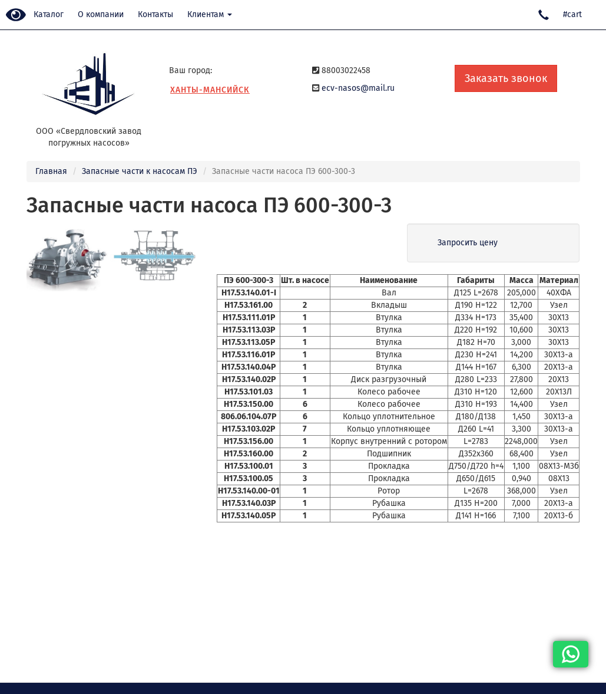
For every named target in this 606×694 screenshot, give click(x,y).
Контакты (155, 14)
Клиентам (209, 14)
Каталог (49, 14)
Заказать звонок (506, 78)
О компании (101, 14)
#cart (572, 14)
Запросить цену (468, 243)
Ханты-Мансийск (210, 90)
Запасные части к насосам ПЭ (139, 171)
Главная (51, 171)
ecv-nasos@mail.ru (358, 88)
